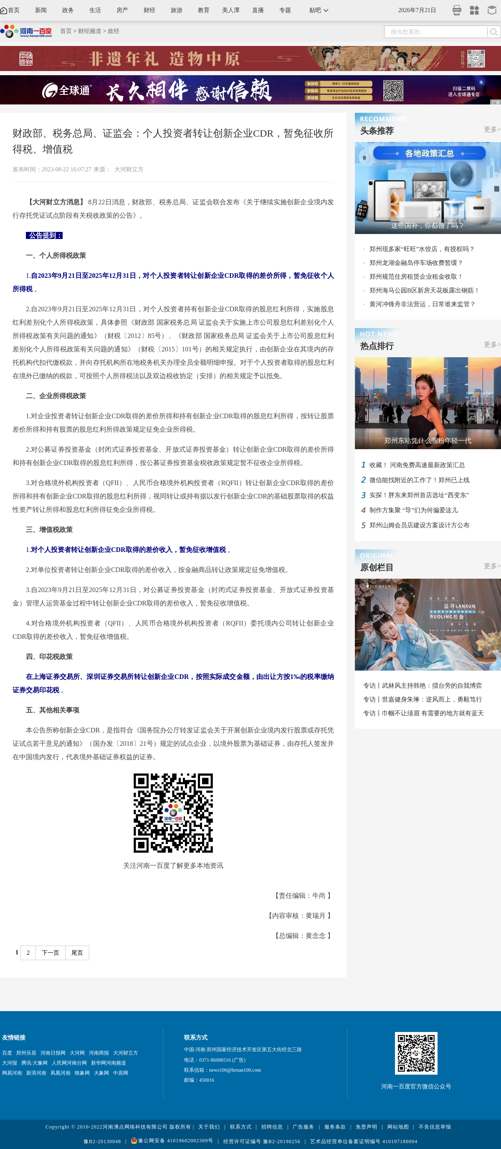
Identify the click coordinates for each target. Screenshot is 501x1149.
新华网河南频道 (108, 1063)
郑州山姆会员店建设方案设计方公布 (419, 525)
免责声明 (366, 1127)
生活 (95, 10)
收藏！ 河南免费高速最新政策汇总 (417, 465)
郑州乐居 (26, 1053)
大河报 (9, 1063)
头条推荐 (377, 130)
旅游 (176, 10)
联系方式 (241, 1127)
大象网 (101, 1073)
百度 (7, 1053)
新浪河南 (36, 1073)
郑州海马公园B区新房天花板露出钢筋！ (424, 290)
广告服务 (303, 1127)
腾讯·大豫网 (34, 1063)
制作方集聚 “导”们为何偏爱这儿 (413, 510)
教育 (204, 10)
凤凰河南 (61, 1073)
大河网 (77, 1053)
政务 (68, 10)
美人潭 (231, 10)
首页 (14, 10)
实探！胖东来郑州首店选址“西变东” (419, 495)
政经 (113, 31)
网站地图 (398, 1127)
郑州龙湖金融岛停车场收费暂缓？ (416, 262)
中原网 (120, 1073)
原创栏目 (377, 567)
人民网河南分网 (69, 1063)
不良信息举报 (435, 1127)
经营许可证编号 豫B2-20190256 (262, 1141)
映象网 (82, 1073)
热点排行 (377, 346)
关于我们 (209, 1127)
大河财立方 (129, 169)
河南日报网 (53, 1053)
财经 (149, 10)
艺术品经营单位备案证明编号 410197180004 (364, 1141)
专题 (285, 10)
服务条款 (335, 1127)
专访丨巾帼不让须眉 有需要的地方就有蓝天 (423, 713)
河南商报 (99, 1053)
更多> (492, 129)
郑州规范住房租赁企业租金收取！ (416, 276)
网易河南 (12, 1073)
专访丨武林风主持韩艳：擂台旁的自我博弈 (422, 685)
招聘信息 (272, 1127)
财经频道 (89, 31)
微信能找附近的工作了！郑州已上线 (419, 480)
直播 (258, 10)
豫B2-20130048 (102, 1141)
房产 (122, 10)
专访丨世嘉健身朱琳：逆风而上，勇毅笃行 (422, 699)
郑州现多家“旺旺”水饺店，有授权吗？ (422, 249)
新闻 (41, 10)
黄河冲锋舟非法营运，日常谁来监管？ (422, 304)
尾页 (77, 953)
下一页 (50, 953)
